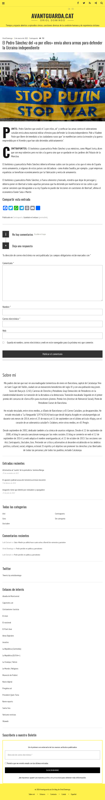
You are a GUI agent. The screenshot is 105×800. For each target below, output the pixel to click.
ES (73, 8)
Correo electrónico (11, 318)
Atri (3, 513)
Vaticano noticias (9, 714)
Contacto (53, 794)
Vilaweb (5, 721)
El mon (5, 615)
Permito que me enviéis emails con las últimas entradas (26, 763)
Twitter (83, 3)
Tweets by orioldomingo (11, 575)
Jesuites (5, 642)
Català (64, 794)
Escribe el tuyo (40, 234)
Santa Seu (6, 708)
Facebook (77, 3)
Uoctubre (6, 523)
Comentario (8, 263)
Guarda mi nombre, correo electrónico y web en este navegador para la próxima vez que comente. (50, 342)
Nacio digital (7, 681)
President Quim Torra (10, 694)
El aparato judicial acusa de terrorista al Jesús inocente (24, 479)
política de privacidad (53, 778)
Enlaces (42, 794)
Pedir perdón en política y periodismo (29, 548)
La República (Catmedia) (11, 648)
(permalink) (43, 217)
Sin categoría (60, 518)
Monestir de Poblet (10, 675)
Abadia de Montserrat (10, 596)
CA (69, 8)
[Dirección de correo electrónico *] (52, 755)
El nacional (6, 622)
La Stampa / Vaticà (9, 662)
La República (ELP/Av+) (11, 655)
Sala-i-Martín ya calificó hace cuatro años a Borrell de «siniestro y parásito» (40, 542)
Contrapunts (33, 38)
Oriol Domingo (7, 38)
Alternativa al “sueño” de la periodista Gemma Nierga (23, 470)
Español (73, 794)
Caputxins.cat (7, 602)
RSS (89, 3)
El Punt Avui (7, 629)
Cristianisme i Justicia (10, 609)
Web (4, 330)
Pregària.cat (7, 688)
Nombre (6, 306)
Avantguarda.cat (52, 16)
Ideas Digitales (8, 635)
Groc (4, 518)
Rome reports (7, 701)
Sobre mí (32, 794)
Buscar (100, 3)
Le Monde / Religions (10, 668)
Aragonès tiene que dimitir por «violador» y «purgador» (23, 489)
